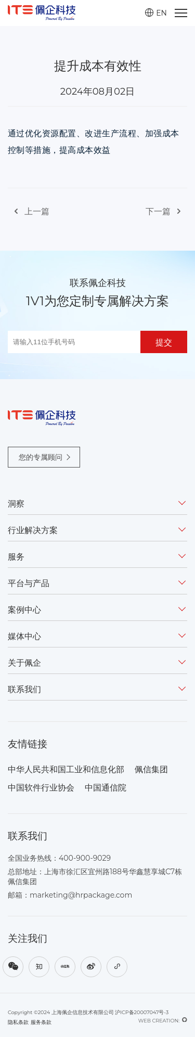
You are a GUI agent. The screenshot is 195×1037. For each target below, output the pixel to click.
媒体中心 (24, 636)
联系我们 (24, 689)
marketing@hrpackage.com (81, 895)
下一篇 (166, 211)
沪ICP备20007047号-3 (141, 1012)
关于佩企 (24, 663)
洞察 (16, 504)
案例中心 (24, 610)
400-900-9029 (85, 858)
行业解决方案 (33, 530)
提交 (163, 342)
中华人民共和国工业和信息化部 (66, 769)
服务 (16, 557)
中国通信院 (105, 788)
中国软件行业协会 (41, 788)
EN (156, 13)
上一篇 (28, 211)
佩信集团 (151, 769)
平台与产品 (28, 583)
